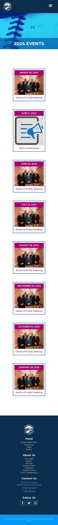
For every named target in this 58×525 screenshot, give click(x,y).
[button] (50, 5)
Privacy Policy (29, 466)
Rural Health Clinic (29, 442)
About (29, 461)
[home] (7, 6)
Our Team (29, 459)
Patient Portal (29, 470)
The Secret (29, 445)
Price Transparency (29, 473)
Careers (29, 449)
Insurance (29, 468)
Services (29, 463)
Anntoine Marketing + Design (40, 520)
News (29, 447)
